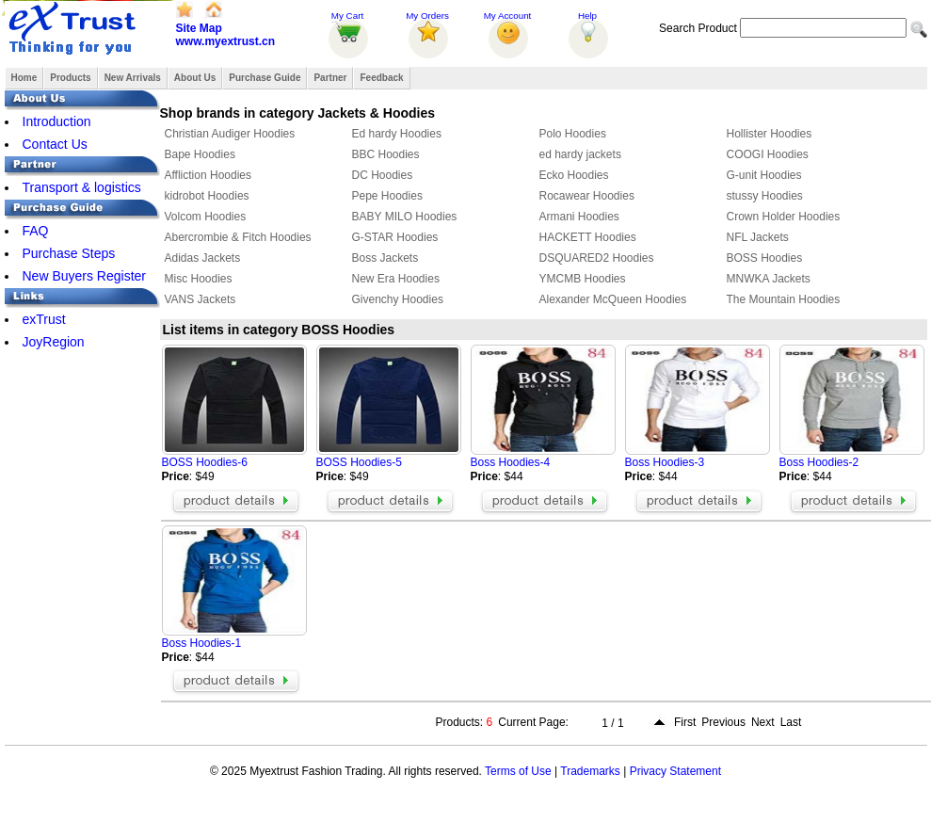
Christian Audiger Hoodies (230, 133)
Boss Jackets (385, 258)
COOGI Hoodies (768, 154)
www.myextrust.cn (226, 41)
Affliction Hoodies (208, 175)
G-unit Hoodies (764, 175)
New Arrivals (132, 78)
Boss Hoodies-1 (202, 643)
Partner (329, 78)
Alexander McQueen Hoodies (613, 299)
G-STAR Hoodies (395, 237)
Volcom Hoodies (206, 216)
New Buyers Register (85, 275)
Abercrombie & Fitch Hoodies (238, 237)
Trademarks (590, 771)
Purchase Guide (264, 78)
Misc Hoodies (199, 278)
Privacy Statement (675, 771)
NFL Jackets (758, 237)
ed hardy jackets (580, 154)
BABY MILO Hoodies (404, 216)
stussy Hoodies (765, 195)
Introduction (57, 121)
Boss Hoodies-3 (665, 462)
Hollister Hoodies (769, 133)
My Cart (347, 15)
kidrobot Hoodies (207, 195)
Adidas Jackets (203, 258)
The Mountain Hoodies (784, 299)
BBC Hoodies (386, 154)
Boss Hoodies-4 (511, 462)
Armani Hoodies (579, 216)
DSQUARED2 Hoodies (596, 258)
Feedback (381, 78)
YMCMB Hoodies (582, 278)
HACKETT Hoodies (587, 237)
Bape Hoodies (200, 154)
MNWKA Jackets (769, 278)
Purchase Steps (69, 253)
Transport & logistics (82, 187)
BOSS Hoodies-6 (205, 462)
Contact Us (55, 144)
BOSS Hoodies (765, 258)
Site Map (199, 28)
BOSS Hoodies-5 (359, 462)
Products (70, 78)
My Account (508, 15)
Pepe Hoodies (387, 195)
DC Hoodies (382, 175)
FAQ (36, 230)
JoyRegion (54, 341)
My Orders (427, 15)
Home (24, 78)
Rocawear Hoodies (586, 195)
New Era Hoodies (396, 278)
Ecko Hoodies (574, 175)
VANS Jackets (200, 299)
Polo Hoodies (572, 133)
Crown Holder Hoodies (784, 216)
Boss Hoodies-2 (819, 462)
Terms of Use (518, 771)
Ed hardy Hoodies (396, 133)
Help (587, 15)
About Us (195, 78)
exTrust (44, 319)
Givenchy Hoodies (397, 299)
